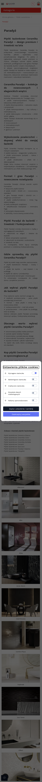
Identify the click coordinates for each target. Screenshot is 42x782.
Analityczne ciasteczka (16, 386)
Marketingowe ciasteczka (17, 379)
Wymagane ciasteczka (16, 373)
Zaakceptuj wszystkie (21, 414)
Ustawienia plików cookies (20, 367)
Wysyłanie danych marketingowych (14, 393)
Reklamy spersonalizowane (18, 400)
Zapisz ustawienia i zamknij (21, 409)
